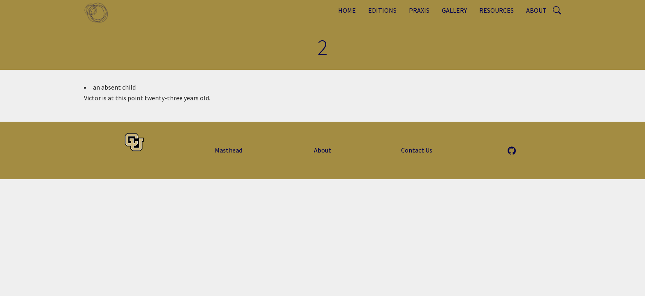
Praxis (419, 10)
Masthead (228, 150)
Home (347, 10)
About (536, 10)
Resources (496, 10)
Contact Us (416, 150)
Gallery (454, 10)
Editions (382, 10)
